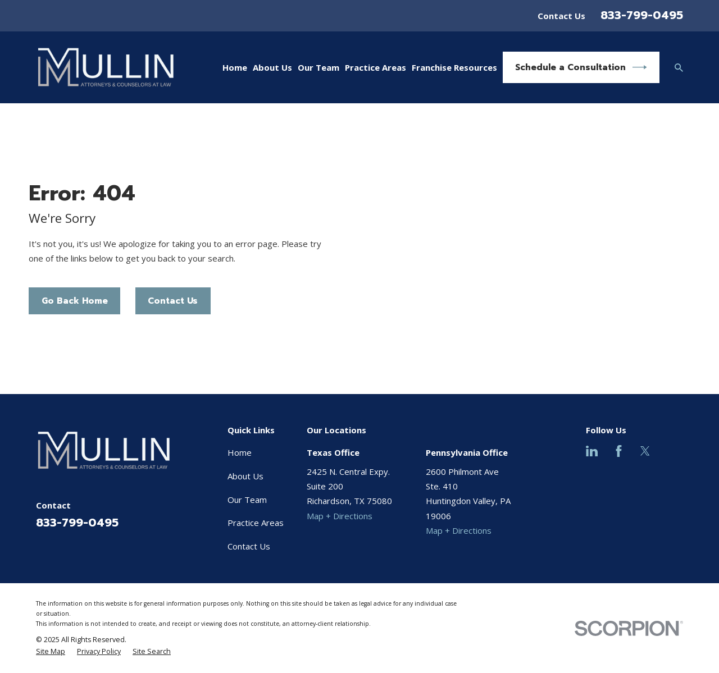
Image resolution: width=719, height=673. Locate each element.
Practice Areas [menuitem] (375, 67)
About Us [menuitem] (272, 67)
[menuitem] (50, 651)
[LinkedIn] (592, 451)
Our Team (247, 499)
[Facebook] (619, 451)
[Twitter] (645, 451)
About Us (245, 476)
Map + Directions (339, 515)
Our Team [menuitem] (318, 67)
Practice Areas (255, 522)
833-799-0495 (641, 15)
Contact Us (561, 15)
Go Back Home (75, 301)
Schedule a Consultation (581, 67)
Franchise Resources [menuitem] (454, 67)
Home (239, 452)
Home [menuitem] (234, 67)
